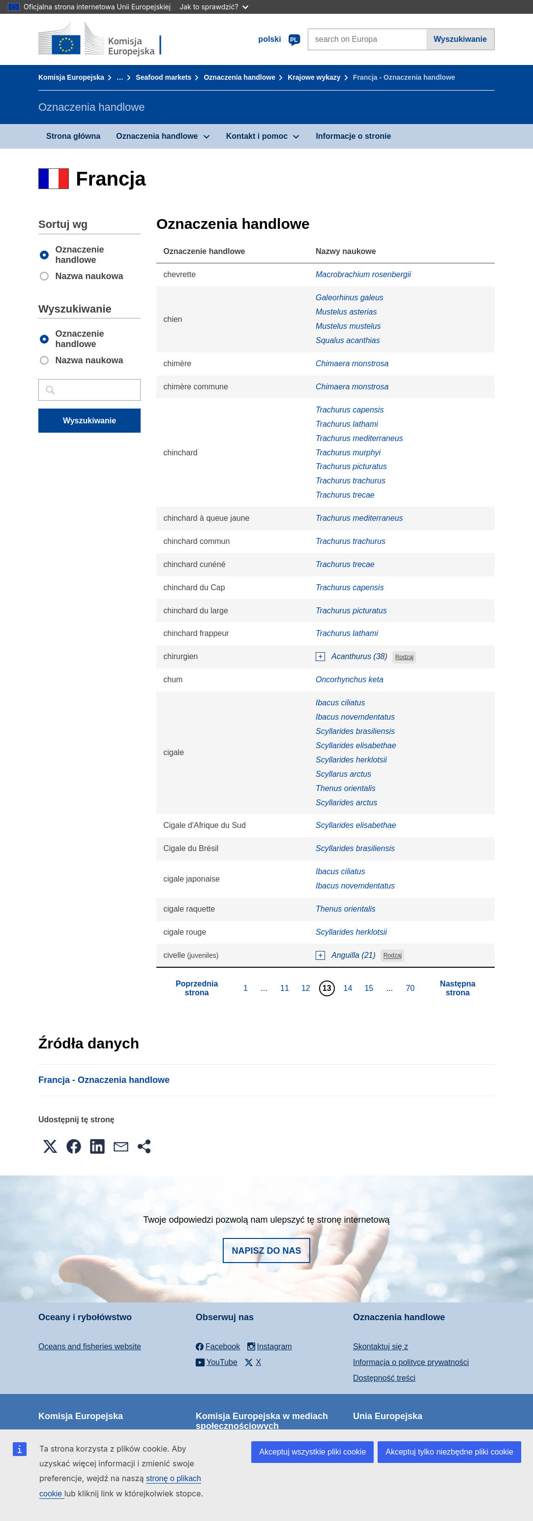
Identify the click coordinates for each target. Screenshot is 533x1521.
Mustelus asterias (346, 312)
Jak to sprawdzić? (213, 6)
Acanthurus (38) (359, 656)
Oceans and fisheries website (89, 1346)
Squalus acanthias (348, 340)
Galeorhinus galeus (350, 297)
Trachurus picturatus (351, 466)
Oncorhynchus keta (350, 679)
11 (286, 987)
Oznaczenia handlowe (239, 77)
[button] (50, 1146)
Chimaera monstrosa (352, 363)
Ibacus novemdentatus (355, 717)
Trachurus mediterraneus (359, 438)
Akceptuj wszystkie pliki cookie (312, 1452)
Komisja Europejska (71, 77)
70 (411, 987)
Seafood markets (163, 77)
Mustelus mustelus (348, 326)
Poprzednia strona (197, 988)
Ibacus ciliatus (340, 702)
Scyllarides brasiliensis (355, 731)
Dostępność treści (384, 1378)
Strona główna (73, 136)
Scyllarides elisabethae (356, 745)
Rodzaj (404, 657)
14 (349, 987)
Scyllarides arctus (346, 802)
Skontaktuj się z (380, 1346)
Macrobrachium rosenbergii (363, 274)
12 (307, 987)
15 (370, 987)
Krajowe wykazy (314, 77)
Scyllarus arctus (343, 774)
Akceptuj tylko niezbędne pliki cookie (449, 1452)
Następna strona (457, 988)
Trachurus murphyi (348, 452)
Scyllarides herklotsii (351, 760)
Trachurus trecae (345, 495)
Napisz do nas (266, 1251)
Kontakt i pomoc (257, 136)
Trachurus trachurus (350, 480)
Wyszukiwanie (460, 39)
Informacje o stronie (353, 136)
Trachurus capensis (350, 410)
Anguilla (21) (353, 955)
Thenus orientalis (346, 788)
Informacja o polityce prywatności (411, 1362)
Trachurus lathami (347, 424)
